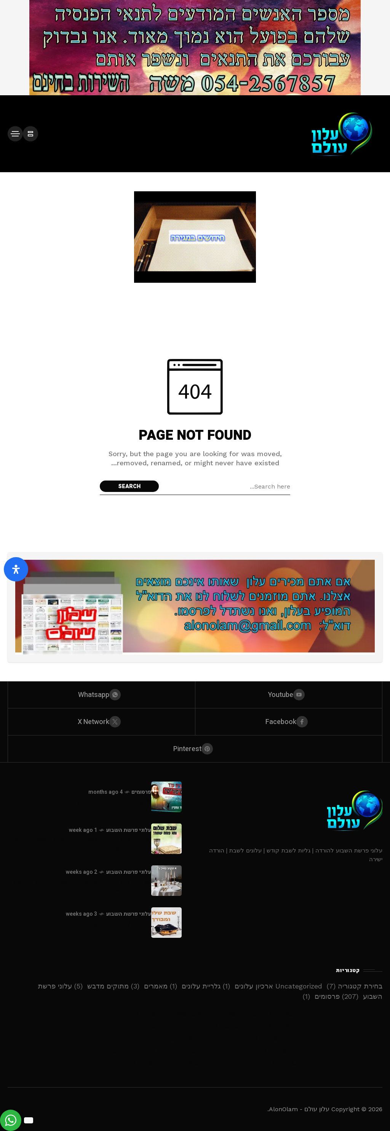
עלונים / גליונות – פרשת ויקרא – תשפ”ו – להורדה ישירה (195, 1038)
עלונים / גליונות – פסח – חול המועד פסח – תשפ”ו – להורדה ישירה (195, 1014)
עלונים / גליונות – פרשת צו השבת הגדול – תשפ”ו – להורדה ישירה (195, 1026)
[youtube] (288, 694)
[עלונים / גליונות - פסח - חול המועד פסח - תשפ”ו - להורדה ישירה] (166, 838)
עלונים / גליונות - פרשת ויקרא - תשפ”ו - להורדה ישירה (79, 927)
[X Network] (101, 721)
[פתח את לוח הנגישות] (16, 569)
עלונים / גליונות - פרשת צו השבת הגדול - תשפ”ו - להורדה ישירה (79, 885)
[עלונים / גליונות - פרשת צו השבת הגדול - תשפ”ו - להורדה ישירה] (166, 880)
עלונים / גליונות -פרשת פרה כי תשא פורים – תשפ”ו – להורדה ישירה (195, 1063)
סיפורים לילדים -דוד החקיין (110, 801)
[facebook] (288, 721)
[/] (30, 133)
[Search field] (226, 486)
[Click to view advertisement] (195, 47)
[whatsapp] (101, 694)
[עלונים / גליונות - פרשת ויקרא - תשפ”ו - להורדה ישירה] (166, 922)
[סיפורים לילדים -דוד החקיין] (166, 797)
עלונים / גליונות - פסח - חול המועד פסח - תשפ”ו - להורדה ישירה (80, 843)
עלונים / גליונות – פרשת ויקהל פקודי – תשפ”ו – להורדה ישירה (195, 1051)
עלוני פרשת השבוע (128, 830)
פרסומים (141, 792)
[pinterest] (195, 748)
